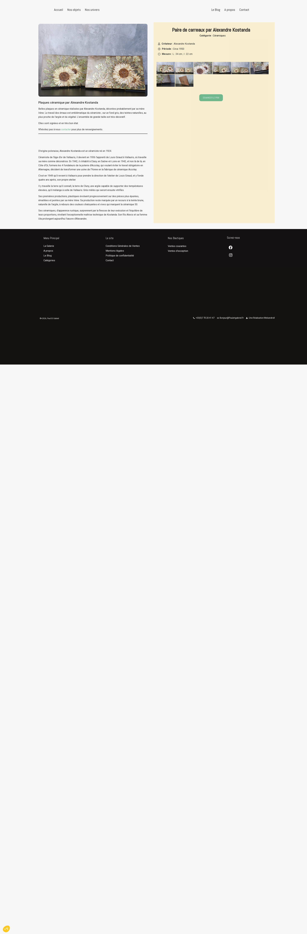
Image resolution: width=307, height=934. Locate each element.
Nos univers (92, 10)
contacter (66, 134)
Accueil (58, 10)
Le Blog (215, 10)
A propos (229, 10)
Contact (244, 10)
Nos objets (74, 10)
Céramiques (219, 41)
